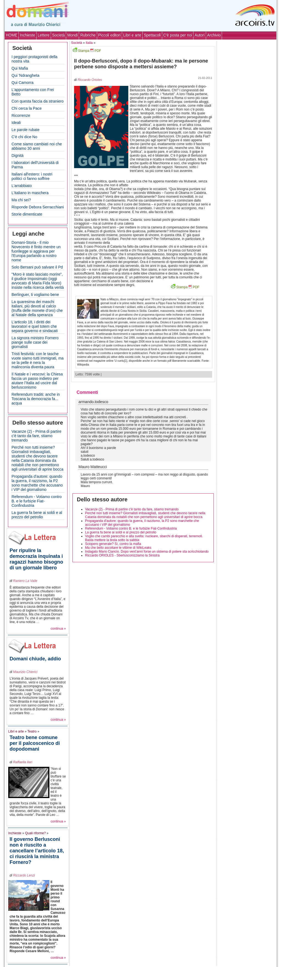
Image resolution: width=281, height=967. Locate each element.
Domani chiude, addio (35, 658)
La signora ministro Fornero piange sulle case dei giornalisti (35, 342)
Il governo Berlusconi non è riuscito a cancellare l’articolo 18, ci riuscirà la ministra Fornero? (37, 850)
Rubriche (87, 35)
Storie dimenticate (27, 214)
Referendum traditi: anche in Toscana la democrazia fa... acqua (36, 398)
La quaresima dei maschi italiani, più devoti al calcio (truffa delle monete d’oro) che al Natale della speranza (37, 308)
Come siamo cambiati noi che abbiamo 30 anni (37, 146)
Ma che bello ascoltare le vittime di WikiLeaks (118, 548)
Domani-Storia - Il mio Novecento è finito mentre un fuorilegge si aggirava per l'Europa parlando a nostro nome (36, 251)
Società (58, 35)
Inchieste (27, 35)
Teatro (31, 731)
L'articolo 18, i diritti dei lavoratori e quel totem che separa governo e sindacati (35, 326)
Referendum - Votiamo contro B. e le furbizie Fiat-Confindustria (37, 501)
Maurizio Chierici (25, 672)
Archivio (214, 35)
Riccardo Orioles (90, 80)
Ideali (16, 122)
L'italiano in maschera (30, 193)
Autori (200, 35)
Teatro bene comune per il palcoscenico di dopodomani (35, 743)
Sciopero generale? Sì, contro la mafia (113, 544)
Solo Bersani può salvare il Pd (37, 267)
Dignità (18, 155)
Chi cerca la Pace (27, 108)
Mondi (72, 35)
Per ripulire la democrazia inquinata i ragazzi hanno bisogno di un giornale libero (36, 559)
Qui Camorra (22, 82)
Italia (89, 43)
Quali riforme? (35, 833)
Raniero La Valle (25, 581)
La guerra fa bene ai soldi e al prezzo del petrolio (37, 514)
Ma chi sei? (21, 200)
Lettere (44, 35)
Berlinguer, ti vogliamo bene (35, 294)
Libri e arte (132, 35)
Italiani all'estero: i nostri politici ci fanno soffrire (32, 176)
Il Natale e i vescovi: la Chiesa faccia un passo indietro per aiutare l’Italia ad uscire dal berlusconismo (37, 380)
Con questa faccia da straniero (38, 101)
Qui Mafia (20, 68)
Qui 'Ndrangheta (26, 75)
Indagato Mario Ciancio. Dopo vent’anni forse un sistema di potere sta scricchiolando (147, 551)
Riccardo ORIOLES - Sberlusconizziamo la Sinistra (122, 555)
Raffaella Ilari (22, 762)
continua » (58, 628)
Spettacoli (152, 35)
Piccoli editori (109, 35)
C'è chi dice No (24, 137)
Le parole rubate (26, 130)
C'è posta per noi (177, 35)
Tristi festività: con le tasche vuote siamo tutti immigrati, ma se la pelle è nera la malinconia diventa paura (38, 360)
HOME (11, 35)
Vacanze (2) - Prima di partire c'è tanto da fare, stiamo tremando (36, 435)
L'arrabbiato (22, 185)
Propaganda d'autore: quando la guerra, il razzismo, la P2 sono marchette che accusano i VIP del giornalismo (37, 483)
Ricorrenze (21, 115)
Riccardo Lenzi (24, 875)
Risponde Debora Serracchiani (38, 207)
